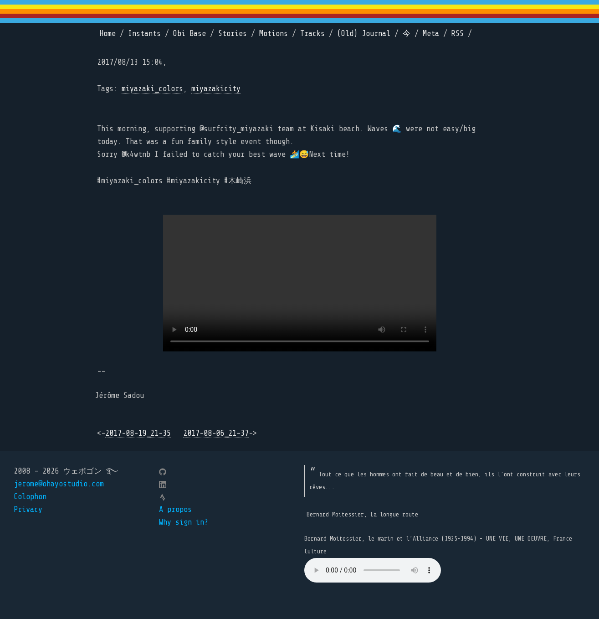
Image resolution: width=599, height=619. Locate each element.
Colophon (30, 496)
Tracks (312, 33)
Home (107, 33)
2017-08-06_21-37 (216, 433)
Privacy (28, 509)
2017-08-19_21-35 (138, 433)
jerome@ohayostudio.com (59, 484)
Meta (431, 33)
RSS (457, 33)
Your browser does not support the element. (372, 570)
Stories (232, 33)
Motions (273, 33)
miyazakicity (216, 88)
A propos (175, 509)
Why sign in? (183, 522)
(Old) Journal (363, 33)
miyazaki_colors (152, 88)
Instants (144, 33)
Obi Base (189, 33)
